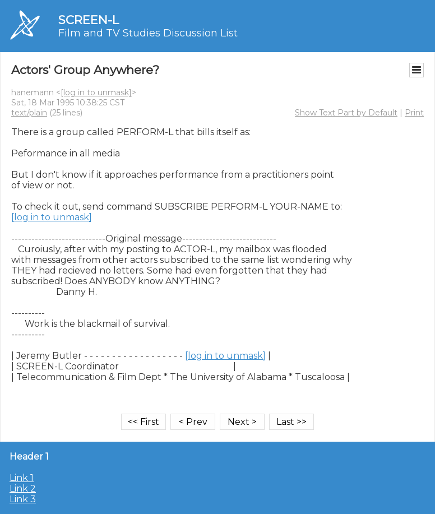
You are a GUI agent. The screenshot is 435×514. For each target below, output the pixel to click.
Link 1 (22, 478)
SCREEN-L (88, 20)
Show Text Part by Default (346, 113)
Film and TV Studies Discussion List (148, 33)
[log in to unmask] (96, 92)
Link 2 (23, 488)
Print (414, 113)
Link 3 (23, 499)
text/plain (29, 113)
